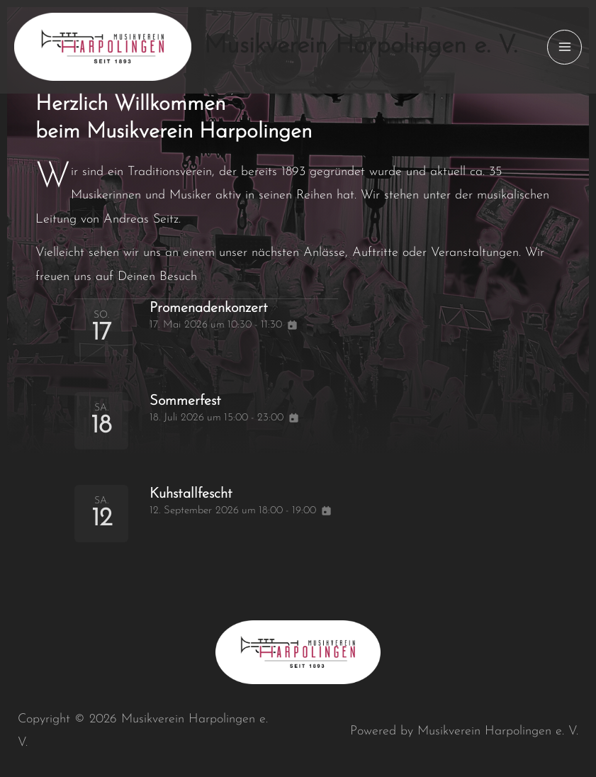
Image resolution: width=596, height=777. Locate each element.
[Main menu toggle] (564, 47)
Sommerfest (192, 400)
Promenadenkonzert (220, 307)
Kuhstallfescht (199, 493)
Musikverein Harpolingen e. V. (360, 46)
